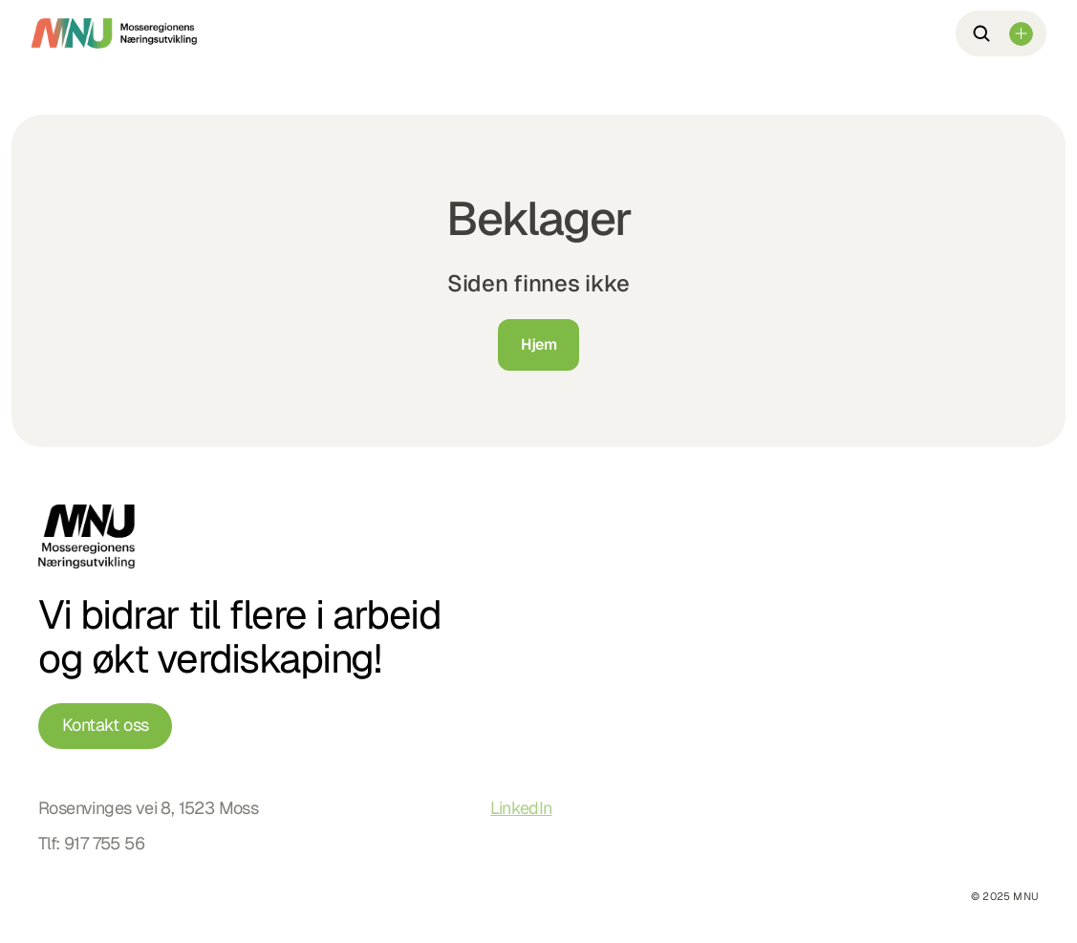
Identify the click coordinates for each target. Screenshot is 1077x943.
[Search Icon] (981, 33)
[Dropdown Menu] (1021, 34)
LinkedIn (520, 808)
